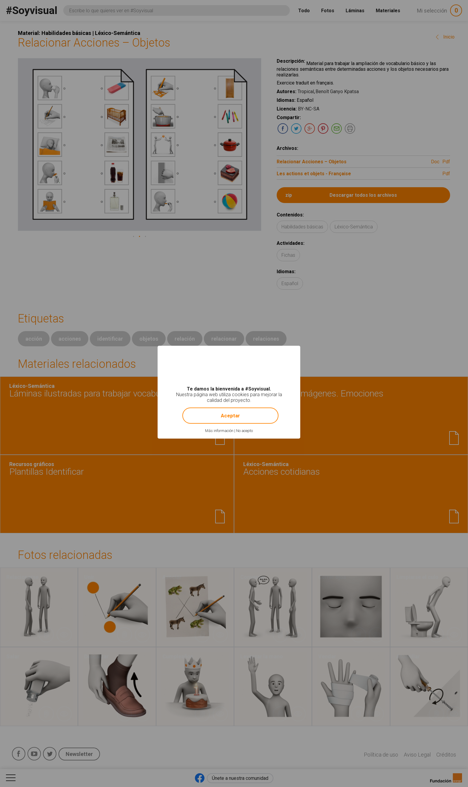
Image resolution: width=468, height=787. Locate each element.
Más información (219, 430)
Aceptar (230, 416)
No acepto (244, 430)
